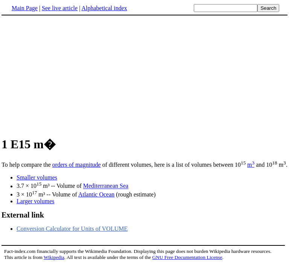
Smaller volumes (37, 177)
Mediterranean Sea (105, 186)
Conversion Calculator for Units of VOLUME (72, 228)
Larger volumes (36, 201)
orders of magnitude (76, 164)
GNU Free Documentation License (187, 257)
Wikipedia (54, 257)
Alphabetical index (104, 8)
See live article (60, 8)
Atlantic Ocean (96, 194)
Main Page (25, 8)
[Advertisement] (144, 75)
